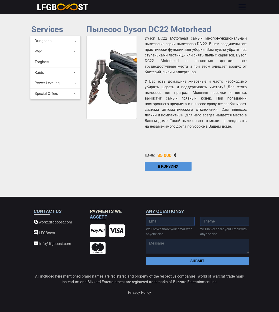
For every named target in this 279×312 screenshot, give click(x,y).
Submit (197, 261)
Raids (39, 72)
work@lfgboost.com (53, 221)
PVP (38, 51)
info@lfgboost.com (52, 243)
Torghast (42, 62)
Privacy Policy (139, 292)
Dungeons (43, 41)
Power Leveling (47, 83)
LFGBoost (44, 232)
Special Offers (46, 93)
